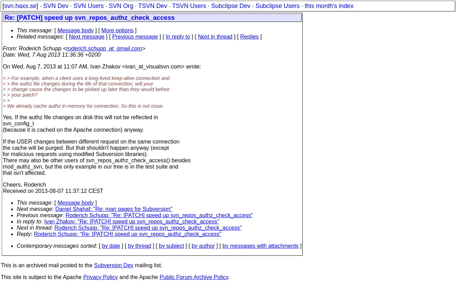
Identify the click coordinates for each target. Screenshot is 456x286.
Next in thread (215, 37)
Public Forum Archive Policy (194, 277)
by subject (171, 246)
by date (111, 246)
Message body (75, 30)
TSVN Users (189, 5)
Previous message (135, 37)
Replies (249, 37)
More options (117, 30)
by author (203, 246)
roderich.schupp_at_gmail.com (104, 48)
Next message (86, 37)
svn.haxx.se (20, 5)
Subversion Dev (113, 265)
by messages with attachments (260, 246)
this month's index (329, 5)
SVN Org (121, 5)
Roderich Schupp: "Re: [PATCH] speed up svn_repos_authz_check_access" (159, 215)
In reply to (178, 37)
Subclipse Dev (230, 5)
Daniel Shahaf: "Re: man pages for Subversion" (113, 209)
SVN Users (88, 5)
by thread (139, 246)
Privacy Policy (100, 277)
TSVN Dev (152, 5)
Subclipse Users (277, 5)
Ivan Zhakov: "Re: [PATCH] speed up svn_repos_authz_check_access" (131, 221)
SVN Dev (55, 5)
